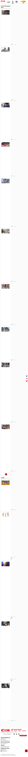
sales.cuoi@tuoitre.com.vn (5, 740)
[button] (21, 1)
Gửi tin (23, 1)
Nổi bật (13, 2)
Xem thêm (6, 474)
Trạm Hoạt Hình (11, 618)
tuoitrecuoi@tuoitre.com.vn (5, 746)
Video (11, 44)
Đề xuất (17, 2)
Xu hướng (8, 2)
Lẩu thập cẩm (11, 558)
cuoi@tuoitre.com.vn (4, 743)
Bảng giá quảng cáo (23, 735)
